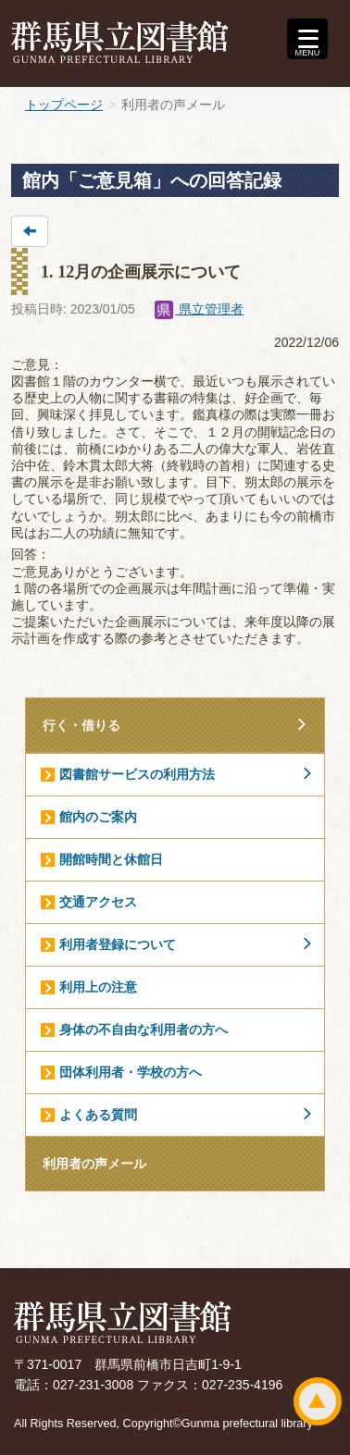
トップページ (64, 104)
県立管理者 (199, 309)
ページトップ (318, 1401)
